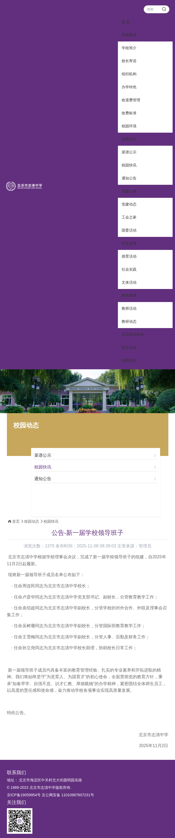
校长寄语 (129, 61)
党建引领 (129, 191)
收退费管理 (131, 100)
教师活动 (129, 308)
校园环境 (129, 126)
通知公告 (129, 178)
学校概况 (129, 35)
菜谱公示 (129, 152)
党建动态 (129, 204)
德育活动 (129, 256)
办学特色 (129, 87)
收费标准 (129, 113)
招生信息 (129, 347)
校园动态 (129, 139)
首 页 (126, 22)
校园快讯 (129, 165)
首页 (16, 521)
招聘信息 (129, 360)
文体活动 (129, 282)
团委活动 (129, 230)
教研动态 (129, 321)
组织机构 (129, 74)
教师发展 (129, 295)
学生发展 (129, 243)
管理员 (145, 546)
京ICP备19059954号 (24, 795)
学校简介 (129, 48)
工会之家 (129, 217)
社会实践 (129, 269)
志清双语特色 (133, 334)
